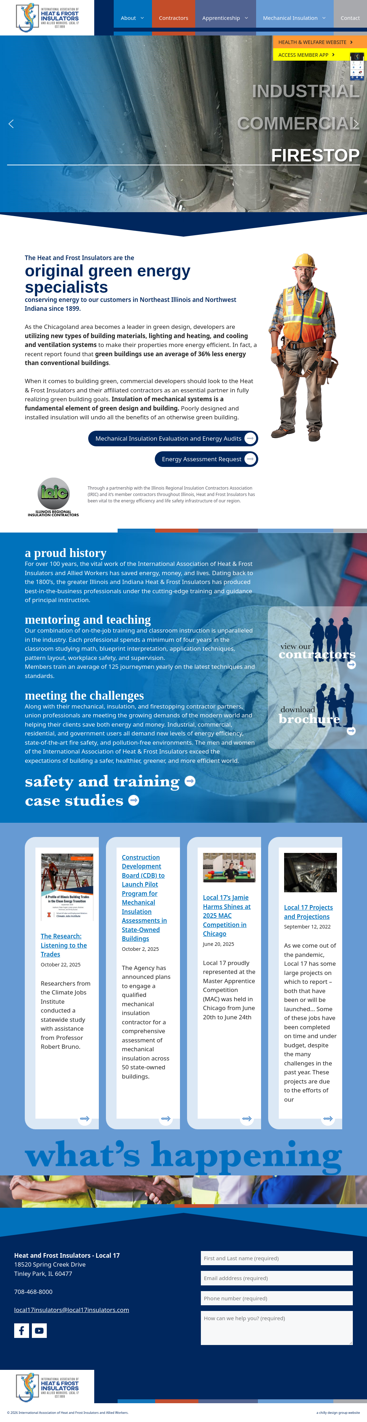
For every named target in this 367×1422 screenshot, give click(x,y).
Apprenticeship (229, 17)
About (136, 17)
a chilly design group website (338, 1412)
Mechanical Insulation (298, 17)
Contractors (173, 17)
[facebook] (21, 1330)
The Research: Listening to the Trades (64, 945)
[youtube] (39, 1330)
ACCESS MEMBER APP (303, 54)
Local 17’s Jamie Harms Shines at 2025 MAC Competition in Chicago (227, 915)
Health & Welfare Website (312, 42)
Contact (350, 17)
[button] (11, 123)
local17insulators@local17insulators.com (71, 1310)
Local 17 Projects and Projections (308, 912)
